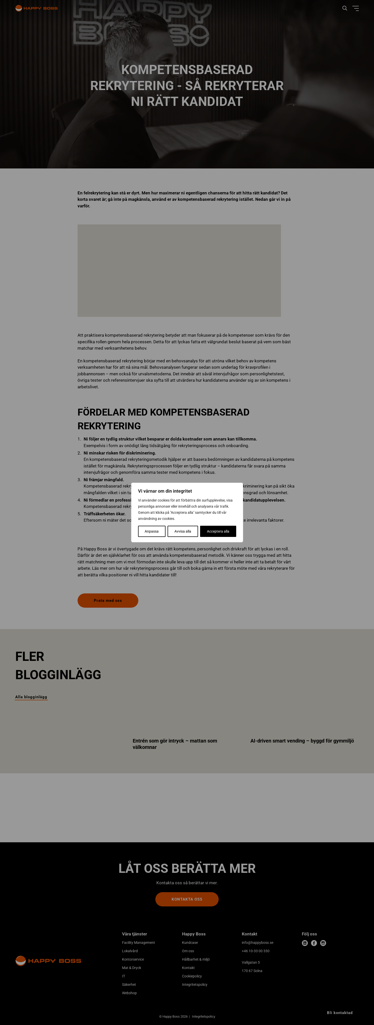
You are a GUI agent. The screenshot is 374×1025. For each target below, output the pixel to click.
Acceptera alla (218, 531)
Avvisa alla (182, 531)
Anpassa (152, 531)
